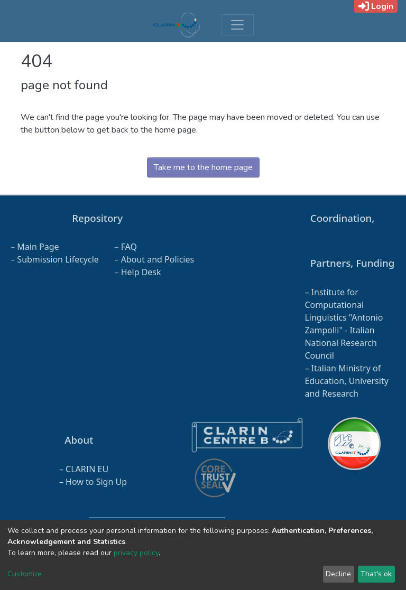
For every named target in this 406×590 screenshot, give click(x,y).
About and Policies (158, 259)
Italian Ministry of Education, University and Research (346, 380)
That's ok (376, 574)
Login (375, 6)
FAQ (129, 246)
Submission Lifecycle (58, 259)
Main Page (38, 246)
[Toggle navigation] (237, 24)
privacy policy (136, 553)
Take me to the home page (203, 167)
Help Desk (141, 272)
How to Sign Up (96, 482)
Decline (338, 574)
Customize (24, 574)
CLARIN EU (87, 469)
